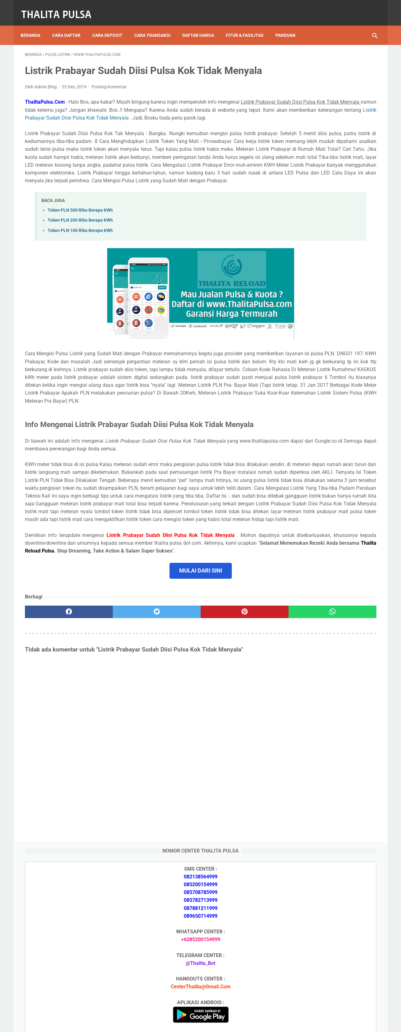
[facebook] (54, 716)
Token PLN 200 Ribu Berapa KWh (80, 261)
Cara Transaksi (157, 24)
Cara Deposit (112, 24)
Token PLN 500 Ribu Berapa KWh (80, 251)
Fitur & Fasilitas (249, 24)
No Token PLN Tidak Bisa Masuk (324, 838)
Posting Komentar (109, 96)
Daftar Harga (202, 24)
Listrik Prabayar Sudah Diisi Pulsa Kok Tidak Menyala (85, 135)
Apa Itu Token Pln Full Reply (319, 682)
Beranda (35, 24)
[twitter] (113, 716)
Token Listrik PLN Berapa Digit (322, 972)
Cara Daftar (70, 24)
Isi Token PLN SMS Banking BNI (324, 786)
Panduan (290, 24)
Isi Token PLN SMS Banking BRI (323, 823)
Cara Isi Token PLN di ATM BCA (323, 961)
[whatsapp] (231, 716)
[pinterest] (172, 716)
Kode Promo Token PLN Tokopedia (327, 983)
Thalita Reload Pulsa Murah (180, 1022)
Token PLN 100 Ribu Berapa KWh (80, 271)
